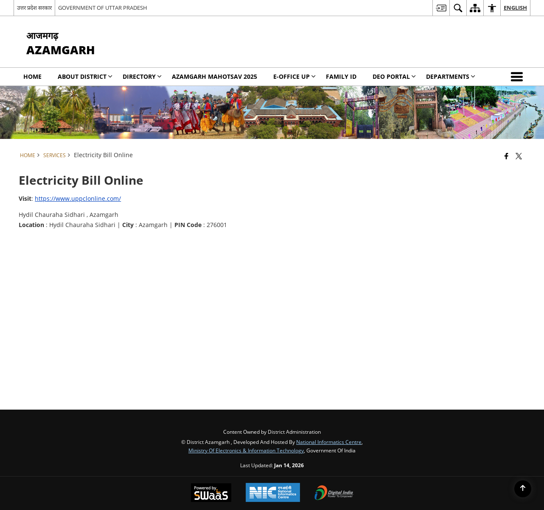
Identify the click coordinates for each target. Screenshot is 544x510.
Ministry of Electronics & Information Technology (246, 450)
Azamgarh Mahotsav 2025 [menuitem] (214, 76)
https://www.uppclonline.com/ (78, 198)
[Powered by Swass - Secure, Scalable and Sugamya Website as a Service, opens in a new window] (211, 493)
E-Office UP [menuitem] (294, 76)
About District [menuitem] (85, 76)
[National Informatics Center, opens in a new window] (272, 493)
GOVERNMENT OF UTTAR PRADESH (102, 7)
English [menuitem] (515, 7)
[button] (518, 77)
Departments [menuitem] (450, 76)
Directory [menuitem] (142, 76)
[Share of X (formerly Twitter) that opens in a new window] (518, 155)
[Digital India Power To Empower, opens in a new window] (334, 493)
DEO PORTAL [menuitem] (394, 76)
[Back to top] (522, 488)
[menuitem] (440, 8)
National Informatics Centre (329, 441)
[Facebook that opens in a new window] (506, 155)
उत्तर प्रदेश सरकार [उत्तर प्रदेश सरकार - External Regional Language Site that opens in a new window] (34, 7)
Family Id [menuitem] (341, 76)
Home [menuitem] (32, 76)
